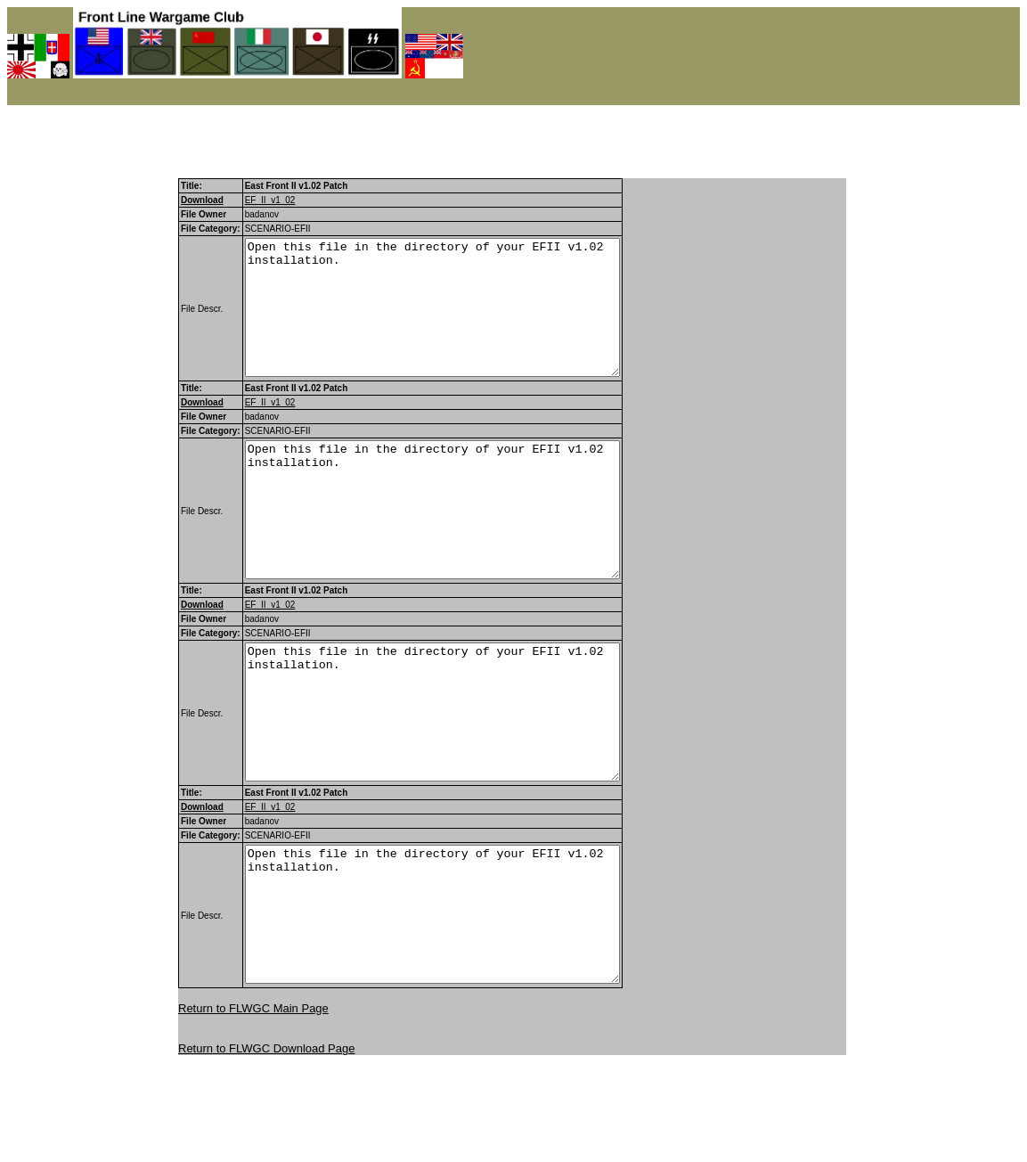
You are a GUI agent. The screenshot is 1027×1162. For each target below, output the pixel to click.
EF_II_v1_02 (270, 200)
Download (202, 200)
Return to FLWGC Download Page (266, 1155)
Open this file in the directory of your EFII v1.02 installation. (454, 321)
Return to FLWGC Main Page (253, 1115)
